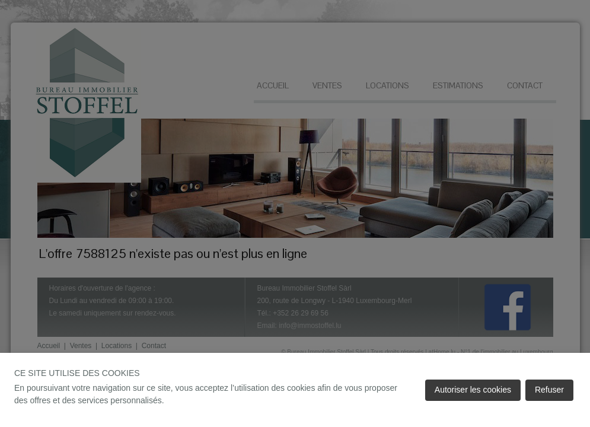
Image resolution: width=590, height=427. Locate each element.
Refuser (549, 389)
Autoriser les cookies (473, 389)
